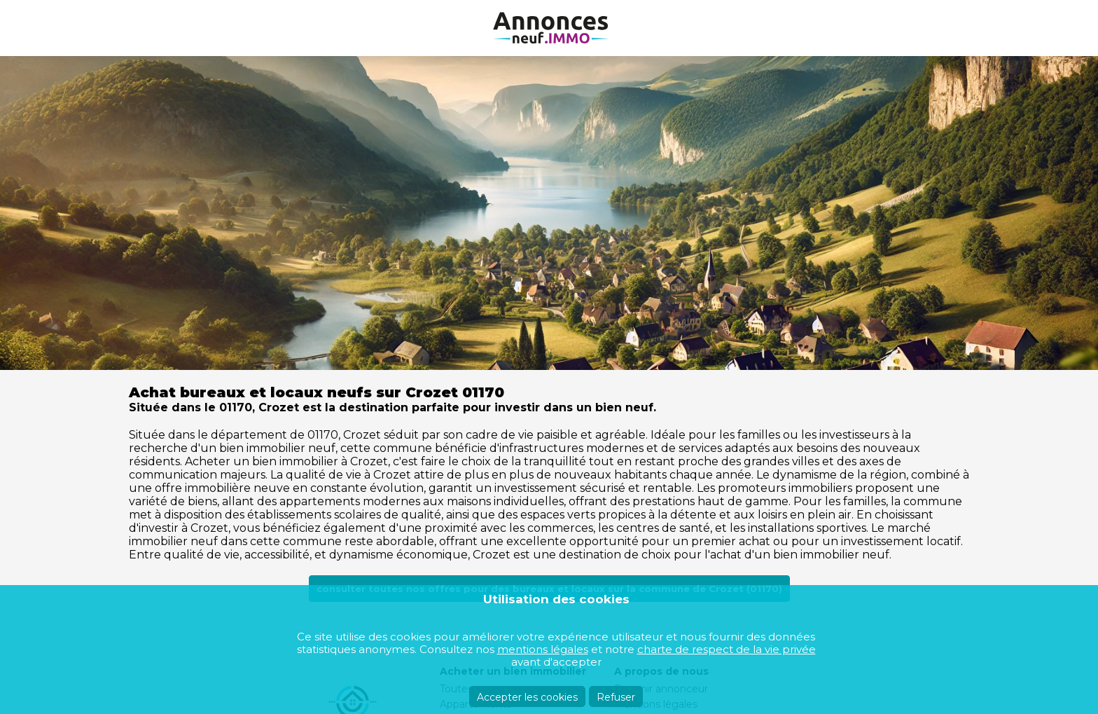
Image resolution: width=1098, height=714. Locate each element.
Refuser (616, 697)
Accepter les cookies (527, 697)
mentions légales (542, 649)
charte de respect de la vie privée (726, 649)
